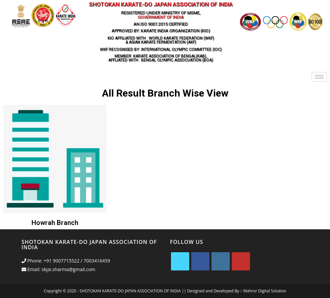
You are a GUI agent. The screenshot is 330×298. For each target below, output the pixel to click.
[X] (180, 261)
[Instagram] (220, 261)
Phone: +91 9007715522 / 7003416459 (66, 261)
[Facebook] (200, 261)
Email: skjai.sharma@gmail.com (58, 269)
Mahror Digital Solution (264, 291)
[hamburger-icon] (319, 77)
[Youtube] (241, 261)
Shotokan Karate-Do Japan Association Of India (161, 4)
